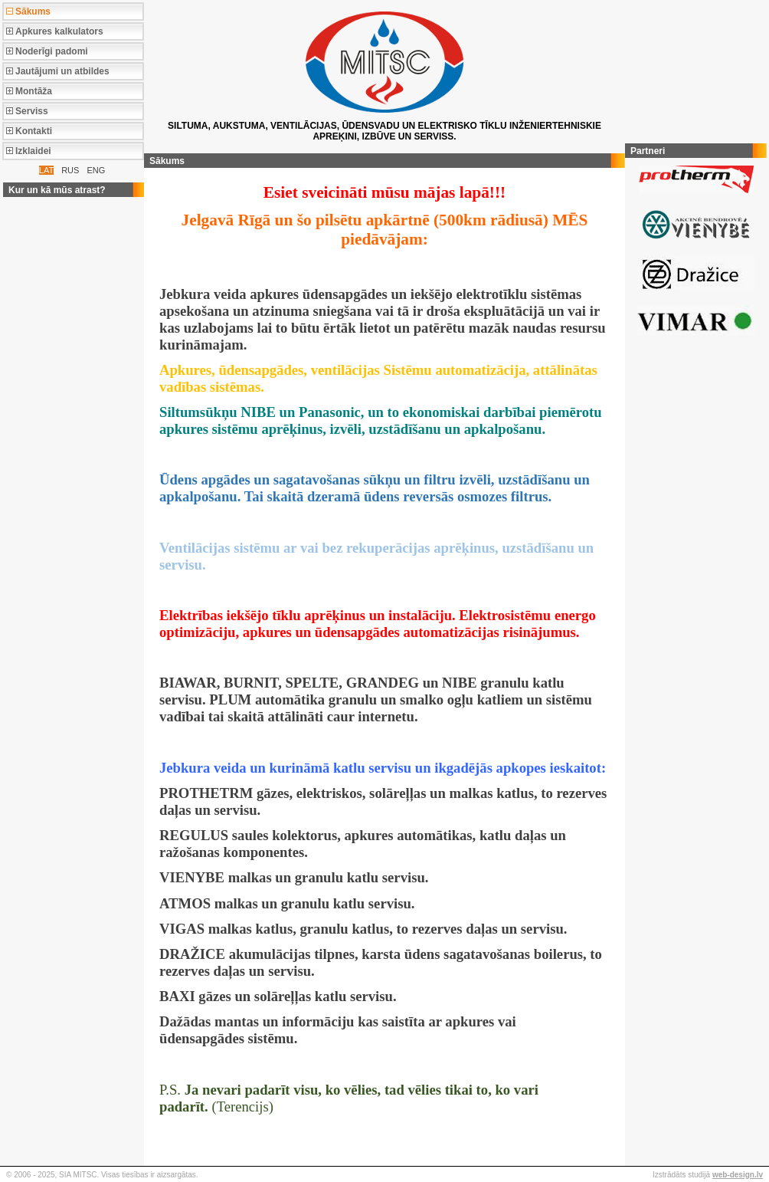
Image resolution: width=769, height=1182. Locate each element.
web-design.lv (737, 1175)
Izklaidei (33, 151)
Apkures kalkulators (59, 31)
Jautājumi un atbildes (62, 71)
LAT (46, 170)
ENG (96, 170)
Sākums (33, 11)
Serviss (31, 111)
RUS (70, 170)
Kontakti (33, 131)
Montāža (33, 91)
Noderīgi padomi (51, 51)
